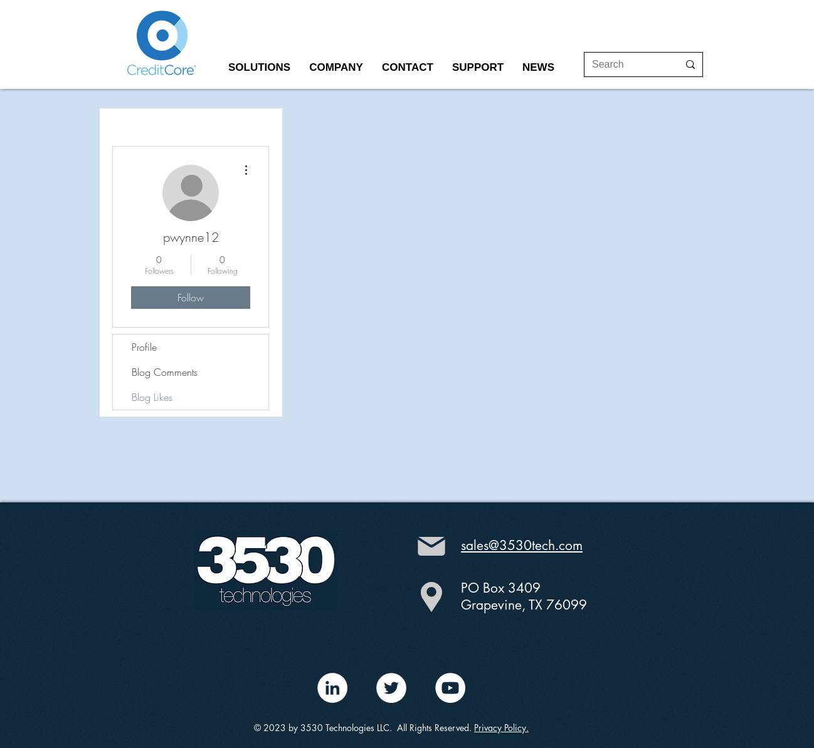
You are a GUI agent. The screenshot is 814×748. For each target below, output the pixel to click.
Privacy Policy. (501, 728)
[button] (259, 67)
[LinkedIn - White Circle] (332, 688)
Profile (144, 347)
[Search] (626, 64)
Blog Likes (152, 397)
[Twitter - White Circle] (391, 688)
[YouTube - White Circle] (450, 688)
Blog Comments (165, 372)
